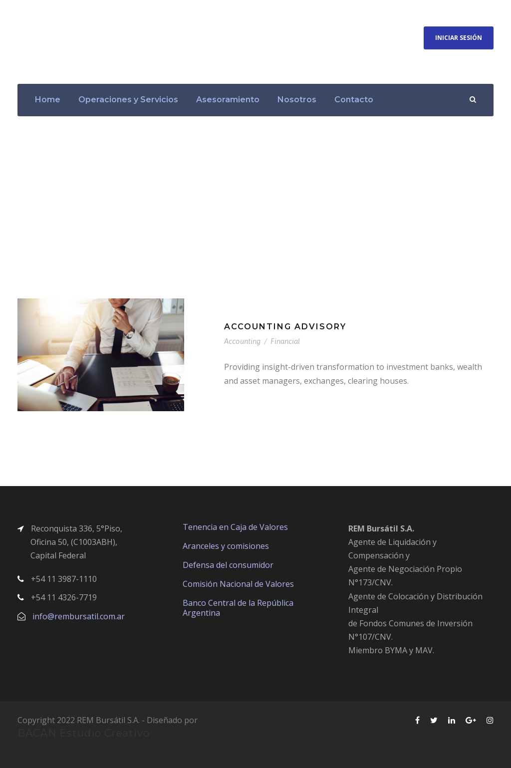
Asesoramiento (227, 99)
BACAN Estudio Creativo (83, 733)
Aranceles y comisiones (226, 545)
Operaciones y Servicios (128, 99)
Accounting (242, 341)
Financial (285, 341)
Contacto (353, 99)
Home (47, 99)
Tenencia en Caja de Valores (235, 526)
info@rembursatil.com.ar (78, 616)
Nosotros (296, 99)
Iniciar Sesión (458, 37)
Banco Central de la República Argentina (238, 607)
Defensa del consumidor (228, 564)
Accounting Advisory (285, 326)
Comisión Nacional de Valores (238, 583)
